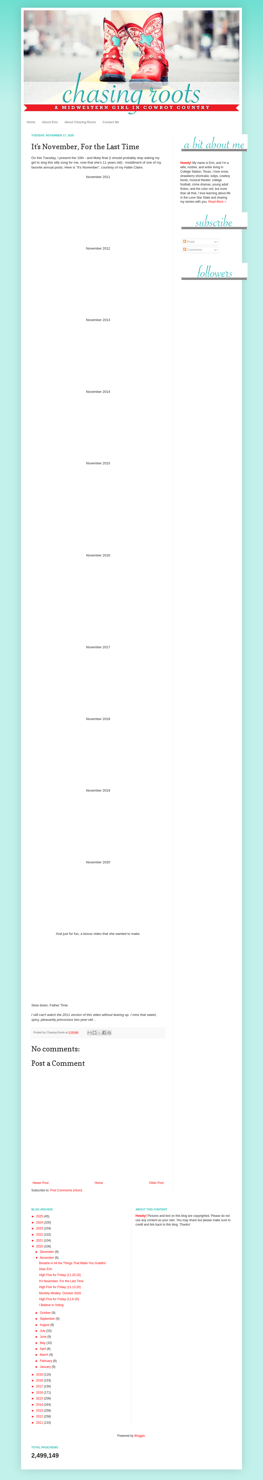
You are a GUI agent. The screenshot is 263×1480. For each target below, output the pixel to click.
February (46, 1361)
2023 (40, 1228)
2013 (40, 1410)
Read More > (217, 201)
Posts (189, 242)
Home (31, 122)
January (46, 1367)
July (43, 1331)
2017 (40, 1386)
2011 (40, 1422)
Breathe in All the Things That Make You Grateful (72, 1263)
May (43, 1343)
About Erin (50, 122)
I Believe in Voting (51, 1305)
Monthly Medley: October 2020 (60, 1293)
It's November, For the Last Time (61, 1281)
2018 (40, 1380)
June (43, 1337)
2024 (40, 1222)
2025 (40, 1216)
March (44, 1355)
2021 (40, 1240)
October (46, 1313)
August (45, 1325)
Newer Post (41, 1183)
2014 (40, 1404)
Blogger (139, 1436)
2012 (40, 1416)
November (47, 1258)
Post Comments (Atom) (66, 1190)
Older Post (156, 1183)
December (47, 1252)
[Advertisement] (206, 362)
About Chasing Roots (80, 122)
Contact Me (110, 122)
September (48, 1319)
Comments (192, 250)
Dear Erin (45, 1269)
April (43, 1349)
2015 (40, 1398)
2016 (40, 1392)
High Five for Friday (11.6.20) (59, 1299)
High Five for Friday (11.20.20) (60, 1275)
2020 (40, 1246)
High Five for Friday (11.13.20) (60, 1287)
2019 (40, 1374)
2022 (40, 1234)
